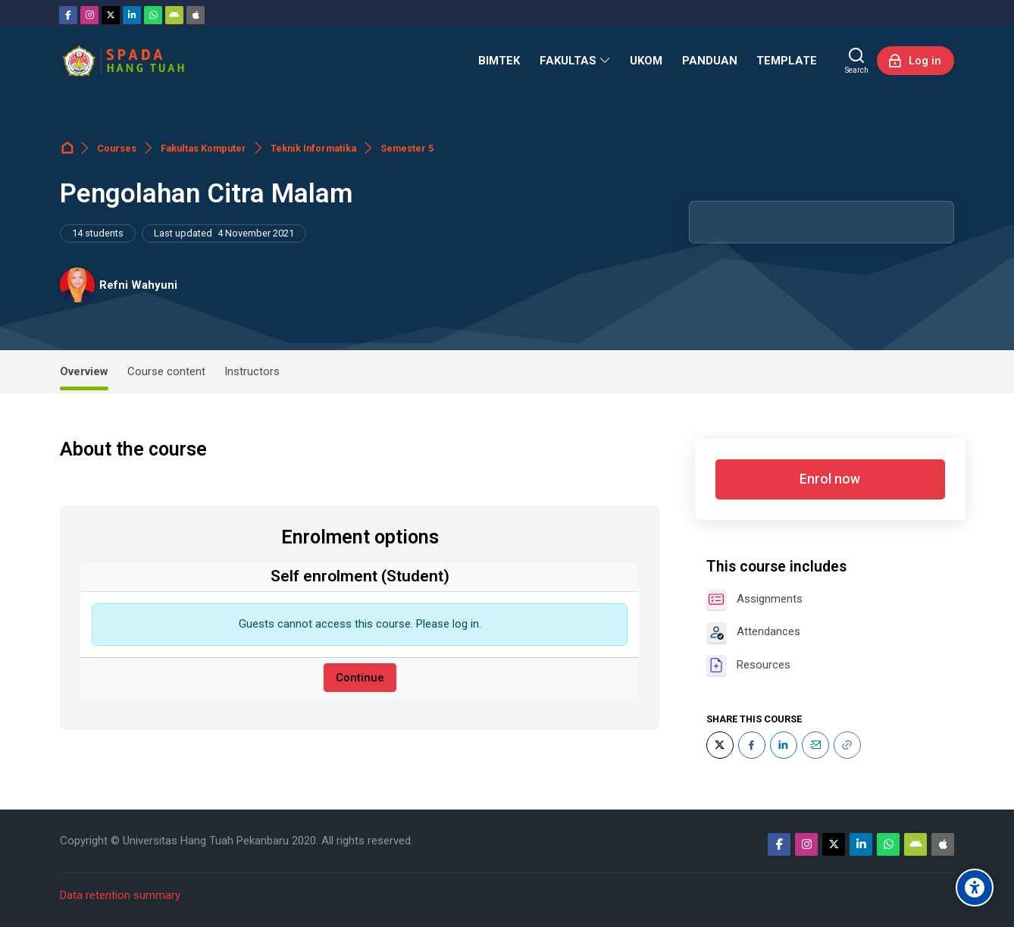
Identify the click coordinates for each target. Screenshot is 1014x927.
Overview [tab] (84, 371)
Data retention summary (120, 895)
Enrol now (830, 479)
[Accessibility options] (975, 888)
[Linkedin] (132, 15)
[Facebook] (68, 15)
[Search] (856, 60)
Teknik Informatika (313, 148)
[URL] (847, 745)
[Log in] (915, 60)
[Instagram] (89, 15)
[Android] (174, 15)
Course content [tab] (166, 371)
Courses (116, 148)
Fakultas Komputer (203, 148)
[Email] (815, 745)
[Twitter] (111, 15)
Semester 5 (406, 148)
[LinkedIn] (783, 745)
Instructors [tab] (252, 371)
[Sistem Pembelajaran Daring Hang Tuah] (123, 60)
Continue (360, 677)
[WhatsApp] (153, 15)
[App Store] (195, 15)
